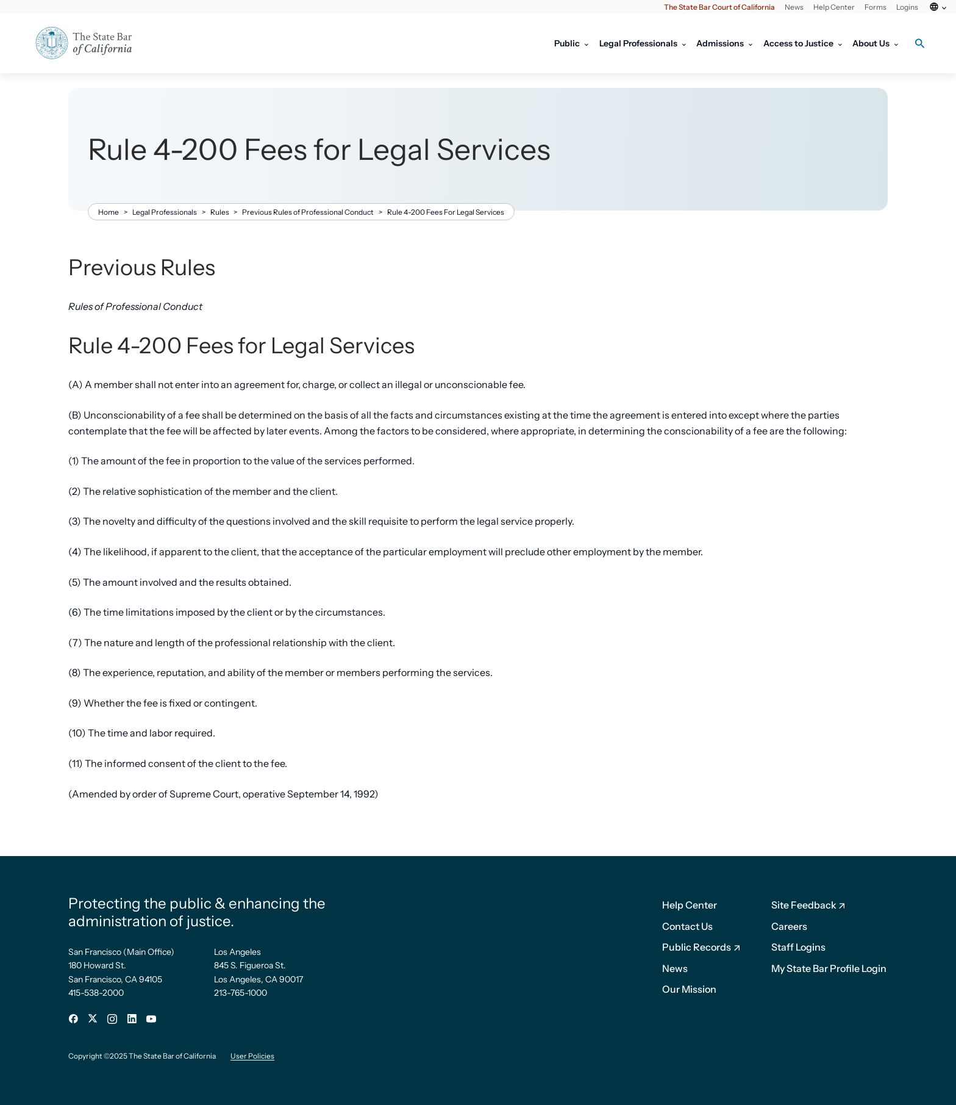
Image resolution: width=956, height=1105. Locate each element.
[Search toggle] (919, 43)
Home (108, 212)
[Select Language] (937, 14)
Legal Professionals (164, 212)
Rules (219, 212)
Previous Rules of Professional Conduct (308, 212)
